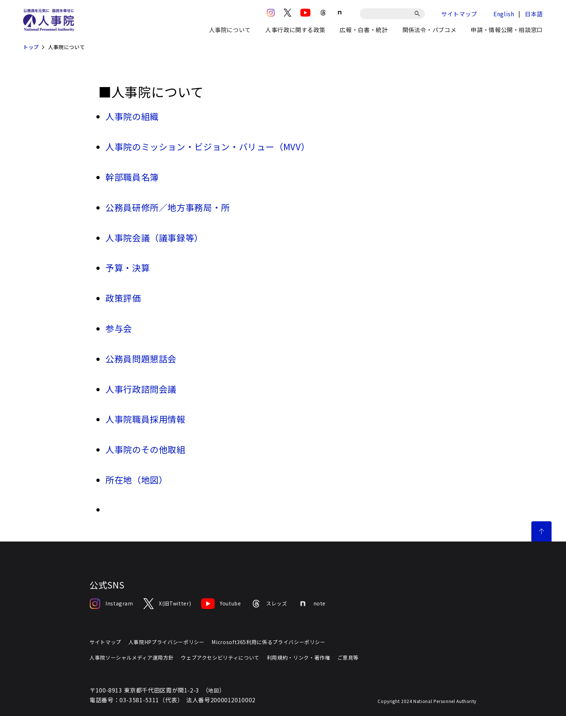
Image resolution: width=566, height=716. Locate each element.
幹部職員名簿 (132, 177)
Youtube (221, 603)
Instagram (111, 603)
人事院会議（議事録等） (154, 237)
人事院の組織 (132, 116)
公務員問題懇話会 (141, 358)
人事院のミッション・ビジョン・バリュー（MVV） (207, 146)
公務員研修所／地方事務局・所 (167, 207)
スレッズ (269, 603)
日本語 (534, 13)
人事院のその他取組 (145, 449)
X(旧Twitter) (167, 603)
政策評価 (123, 298)
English (503, 13)
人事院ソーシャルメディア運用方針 (132, 657)
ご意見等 (348, 657)
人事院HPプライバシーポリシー (167, 642)
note (311, 603)
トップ (31, 47)
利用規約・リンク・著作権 (298, 657)
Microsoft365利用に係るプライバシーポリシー (268, 642)
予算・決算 (127, 267)
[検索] (418, 13)
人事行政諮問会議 (141, 389)
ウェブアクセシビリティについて (220, 657)
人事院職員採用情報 (145, 419)
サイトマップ (459, 13)
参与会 (118, 328)
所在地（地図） (136, 479)
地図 (213, 690)
